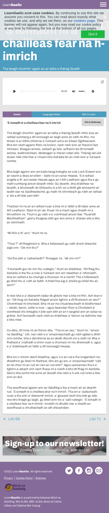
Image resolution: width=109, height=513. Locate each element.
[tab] (17, 114)
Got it (92, 34)
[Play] (15, 91)
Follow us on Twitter (69, 470)
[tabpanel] (54, 265)
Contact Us (99, 470)
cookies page (84, 20)
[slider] (39, 91)
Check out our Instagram (89, 470)
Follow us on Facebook (79, 470)
